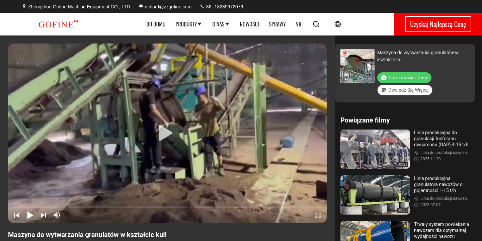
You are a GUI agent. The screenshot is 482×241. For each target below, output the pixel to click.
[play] (167, 133)
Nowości (249, 24)
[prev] (16, 215)
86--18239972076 (221, 6)
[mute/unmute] (57, 215)
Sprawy (277, 24)
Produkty (189, 24)
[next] (43, 215)
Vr (298, 24)
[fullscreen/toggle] (318, 215)
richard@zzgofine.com (165, 6)
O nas (221, 24)
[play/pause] (30, 215)
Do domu (156, 24)
